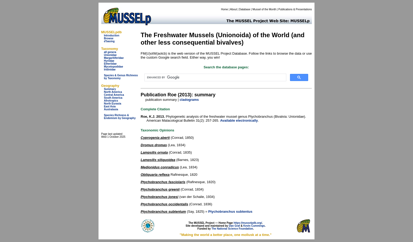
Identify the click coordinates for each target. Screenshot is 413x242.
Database (244, 9)
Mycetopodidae (113, 66)
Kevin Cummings (254, 225)
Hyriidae (109, 60)
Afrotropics (111, 100)
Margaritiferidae (114, 57)
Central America (114, 94)
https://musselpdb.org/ (248, 222)
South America (113, 97)
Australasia (111, 109)
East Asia (110, 106)
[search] (215, 77)
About (233, 9)
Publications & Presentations (295, 9)
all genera (110, 52)
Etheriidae (110, 63)
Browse (108, 38)
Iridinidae (109, 69)
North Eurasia (112, 103)
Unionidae (110, 55)
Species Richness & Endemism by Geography (120, 117)
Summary (110, 89)
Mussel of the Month (264, 9)
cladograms (189, 100)
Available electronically (239, 120)
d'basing (109, 41)
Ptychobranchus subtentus (230, 211)
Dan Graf (234, 225)
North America (113, 92)
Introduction (111, 35)
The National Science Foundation (232, 228)
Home (224, 9)
